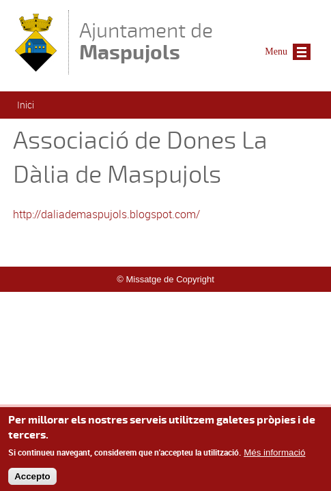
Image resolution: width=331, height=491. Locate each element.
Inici (25, 104)
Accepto (32, 480)
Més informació (274, 457)
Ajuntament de (146, 41)
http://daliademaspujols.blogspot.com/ (106, 214)
